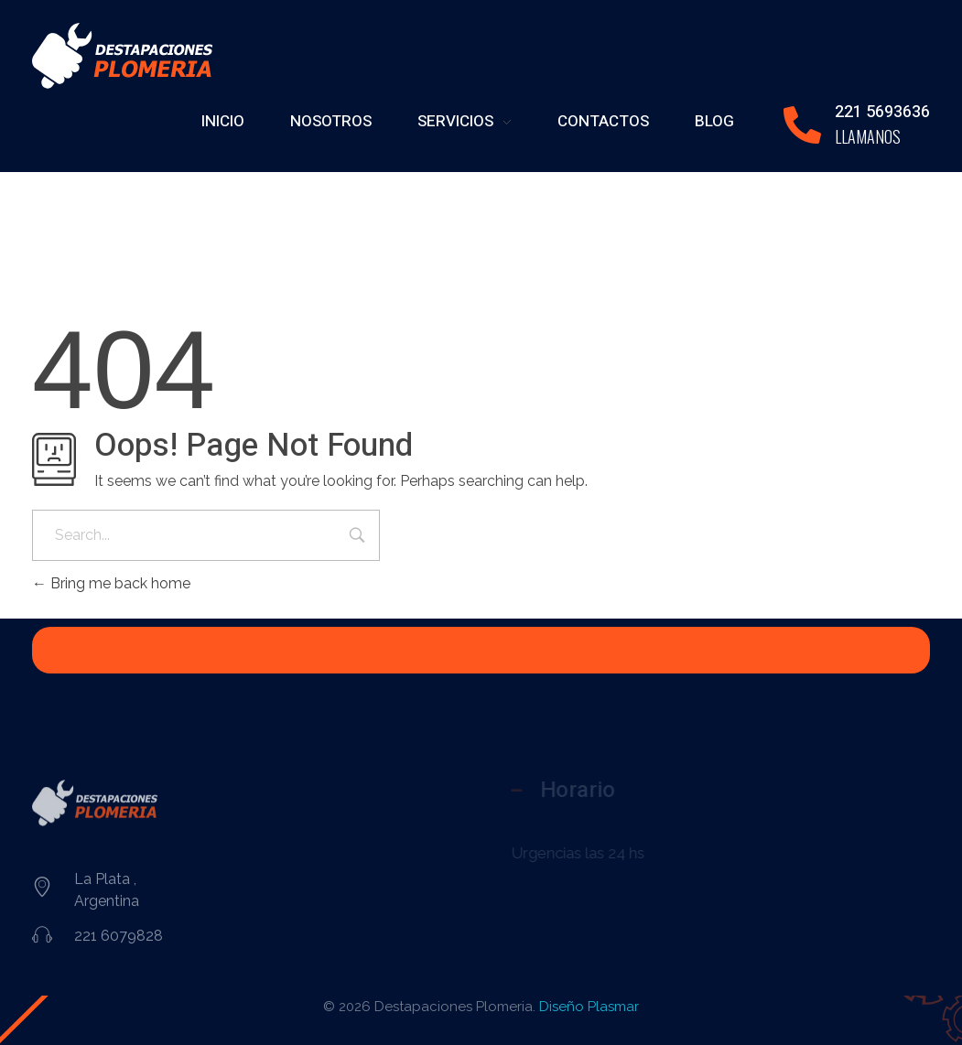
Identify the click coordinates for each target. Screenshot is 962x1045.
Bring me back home (111, 583)
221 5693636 (882, 112)
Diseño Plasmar (589, 1006)
